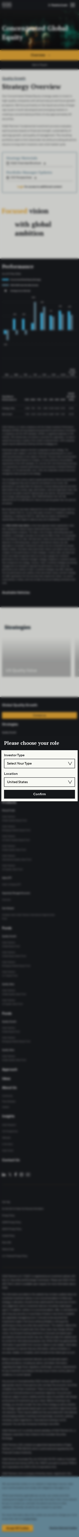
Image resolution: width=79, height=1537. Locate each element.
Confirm (39, 794)
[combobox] (39, 763)
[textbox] (39, 763)
